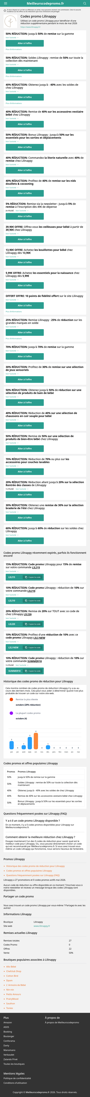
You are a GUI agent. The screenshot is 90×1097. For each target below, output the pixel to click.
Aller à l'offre (25, 43)
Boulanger (9, 1036)
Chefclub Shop (13, 971)
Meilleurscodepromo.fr (45, 3)
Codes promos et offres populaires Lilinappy (29, 870)
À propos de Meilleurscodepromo (62, 1022)
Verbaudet (9, 1054)
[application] (45, 739)
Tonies (9, 1008)
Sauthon (10, 1003)
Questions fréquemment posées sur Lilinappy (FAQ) (33, 875)
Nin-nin (10, 989)
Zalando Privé (10, 1059)
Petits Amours (13, 994)
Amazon (8, 1022)
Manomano (9, 1050)
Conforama (9, 1040)
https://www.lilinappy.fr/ (31, 27)
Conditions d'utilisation (15, 1082)
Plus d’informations (14, 49)
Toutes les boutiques (14, 1063)
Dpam (9, 980)
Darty (6, 1045)
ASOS (6, 1027)
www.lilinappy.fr (42, 926)
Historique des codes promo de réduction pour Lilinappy (35, 866)
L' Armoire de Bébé (16, 985)
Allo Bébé (11, 966)
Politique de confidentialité (17, 1078)
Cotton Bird (12, 975)
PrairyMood (12, 998)
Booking (8, 1031)
